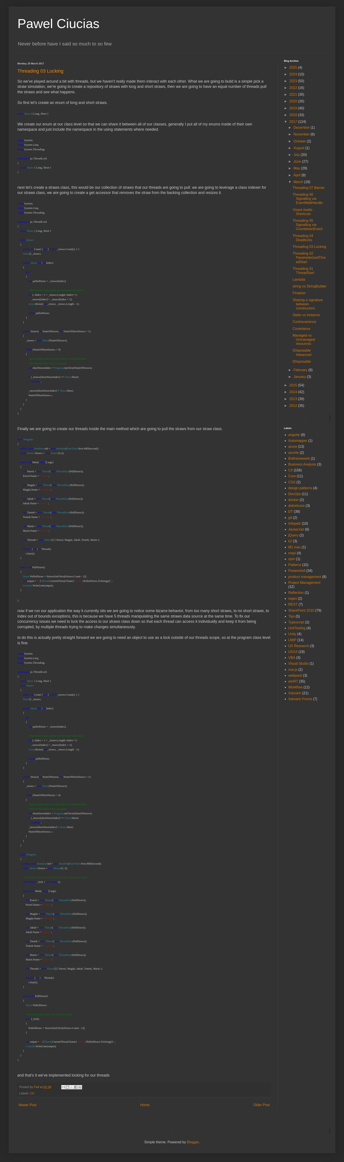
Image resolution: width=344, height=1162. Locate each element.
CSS (291, 482)
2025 (293, 67)
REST (293, 604)
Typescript (296, 622)
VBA (291, 657)
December (301, 127)
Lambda (299, 279)
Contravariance (304, 322)
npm (291, 559)
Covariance (301, 329)
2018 (293, 115)
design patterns (300, 488)
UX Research (298, 646)
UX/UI (293, 652)
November (301, 134)
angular (294, 435)
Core (292, 476)
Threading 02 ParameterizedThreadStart (309, 258)
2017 (293, 122)
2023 (293, 81)
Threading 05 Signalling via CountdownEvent (307, 225)
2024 (293, 74)
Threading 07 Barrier (309, 188)
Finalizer (299, 293)
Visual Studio (298, 663)
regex (292, 598)
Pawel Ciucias (58, 23)
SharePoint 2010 (301, 610)
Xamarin (294, 693)
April (297, 175)
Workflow (295, 687)
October (300, 141)
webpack (295, 675)
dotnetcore (296, 506)
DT (290, 511)
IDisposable (302, 361)
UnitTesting (296, 628)
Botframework (299, 458)
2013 (293, 399)
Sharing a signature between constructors (308, 304)
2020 (293, 101)
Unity (292, 634)
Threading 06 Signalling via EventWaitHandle (308, 199)
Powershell (296, 571)
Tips (291, 616)
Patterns (294, 565)
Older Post (261, 1105)
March (298, 182)
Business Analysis (302, 464)
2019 (293, 108)
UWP (292, 640)
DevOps (294, 494)
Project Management (304, 582)
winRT (293, 681)
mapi (292, 553)
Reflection (296, 592)
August (299, 148)
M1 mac (294, 547)
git (290, 517)
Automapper (297, 440)
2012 (293, 405)
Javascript (296, 529)
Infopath (294, 523)
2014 (293, 392)
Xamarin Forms (300, 699)
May (297, 168)
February (300, 370)
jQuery (293, 535)
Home (145, 1105)
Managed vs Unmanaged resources (304, 340)
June (297, 161)
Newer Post (28, 1105)
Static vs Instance (306, 315)
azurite (293, 452)
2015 (293, 385)
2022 (293, 88)
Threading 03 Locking (309, 247)
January (300, 377)
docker (293, 500)
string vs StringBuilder (310, 286)
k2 (290, 541)
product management (304, 577)
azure (292, 446)
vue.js (292, 669)
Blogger (193, 1142)
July (297, 155)
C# (32, 1093)
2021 (293, 94)
